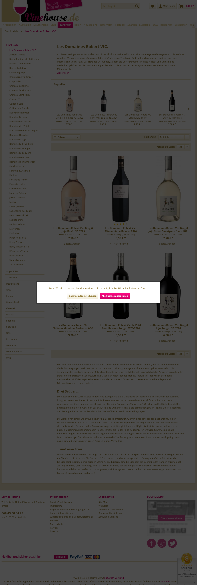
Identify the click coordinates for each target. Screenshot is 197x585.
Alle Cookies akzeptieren (115, 295)
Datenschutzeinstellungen (82, 295)
